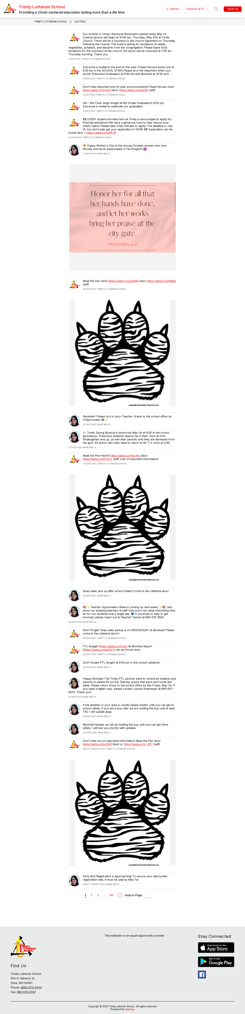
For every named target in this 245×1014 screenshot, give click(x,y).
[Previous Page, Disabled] (78, 895)
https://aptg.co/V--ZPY (138, 744)
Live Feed (80, 21)
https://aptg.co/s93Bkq (161, 281)
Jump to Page (133, 895)
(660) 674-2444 (31, 987)
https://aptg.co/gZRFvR (101, 132)
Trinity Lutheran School (50, 21)
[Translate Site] (197, 9)
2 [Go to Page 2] (91, 895)
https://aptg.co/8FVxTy (97, 459)
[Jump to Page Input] (147, 895)
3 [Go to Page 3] (98, 895)
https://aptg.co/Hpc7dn (125, 455)
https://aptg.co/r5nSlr (113, 646)
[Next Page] (120, 895)
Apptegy (130, 1009)
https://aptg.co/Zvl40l (97, 90)
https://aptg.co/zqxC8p (133, 90)
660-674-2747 (26, 992)
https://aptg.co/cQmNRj (123, 281)
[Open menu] (173, 9)
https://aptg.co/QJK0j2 (97, 744)
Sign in (232, 9)
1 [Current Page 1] (85, 895)
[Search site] (216, 9)
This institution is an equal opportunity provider (134, 935)
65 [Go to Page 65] (111, 895)
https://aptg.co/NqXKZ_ (99, 649)
